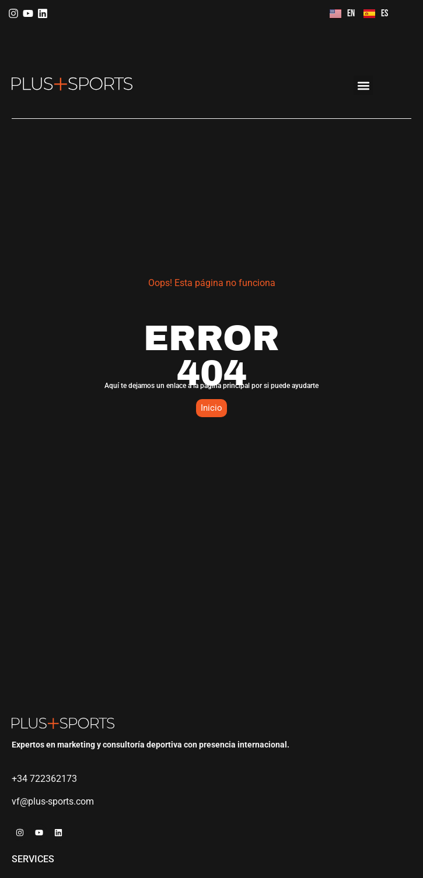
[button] (363, 85)
